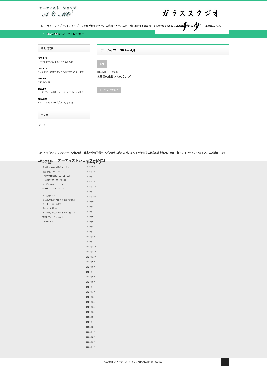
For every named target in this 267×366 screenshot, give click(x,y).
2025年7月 (90, 211)
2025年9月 (90, 201)
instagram (48, 221)
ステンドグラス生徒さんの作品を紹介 (55, 62)
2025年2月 (90, 237)
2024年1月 (90, 297)
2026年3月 (90, 171)
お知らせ (64, 33)
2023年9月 (90, 317)
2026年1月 (90, 181)
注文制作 (83, 25)
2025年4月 (90, 227)
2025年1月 (90, 242)
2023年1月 (90, 347)
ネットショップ (70, 25)
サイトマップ (54, 25)
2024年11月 (91, 252)
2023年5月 (90, 327)
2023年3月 (90, 337)
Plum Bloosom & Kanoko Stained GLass (159, 25)
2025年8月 (90, 207)
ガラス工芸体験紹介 (126, 25)
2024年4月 (90, 287)
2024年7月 (90, 272)
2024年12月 (91, 247)
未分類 (115, 72)
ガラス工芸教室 (106, 25)
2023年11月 (91, 307)
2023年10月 (91, 312)
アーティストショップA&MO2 (131, 362)
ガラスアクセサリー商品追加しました (55, 102)
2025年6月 (90, 217)
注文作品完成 (44, 82)
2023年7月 (90, 322)
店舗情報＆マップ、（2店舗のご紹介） (202, 25)
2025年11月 (91, 192)
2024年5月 (90, 282)
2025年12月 (91, 186)
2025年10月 (91, 196)
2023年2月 (90, 342)
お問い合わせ (76, 33)
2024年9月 (90, 262)
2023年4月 (90, 332)
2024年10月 (91, 257)
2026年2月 (90, 176)
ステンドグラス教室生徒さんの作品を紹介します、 (62, 72)
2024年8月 (90, 267)
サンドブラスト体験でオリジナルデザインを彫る (61, 92)
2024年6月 (90, 277)
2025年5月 (90, 222)
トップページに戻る (108, 90)
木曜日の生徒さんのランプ (113, 76)
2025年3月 (90, 232)
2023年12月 (91, 302)
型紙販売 (93, 25)
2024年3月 (90, 292)
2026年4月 (90, 166)
